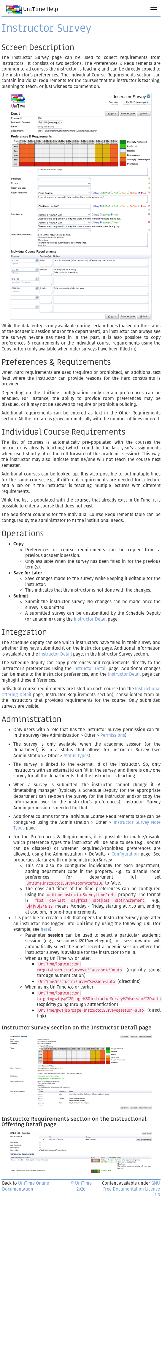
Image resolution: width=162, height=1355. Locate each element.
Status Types (76, 755)
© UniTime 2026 (81, 1186)
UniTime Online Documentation (25, 1186)
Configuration (125, 854)
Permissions (112, 735)
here (45, 929)
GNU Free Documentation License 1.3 (131, 1189)
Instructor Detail (90, 619)
